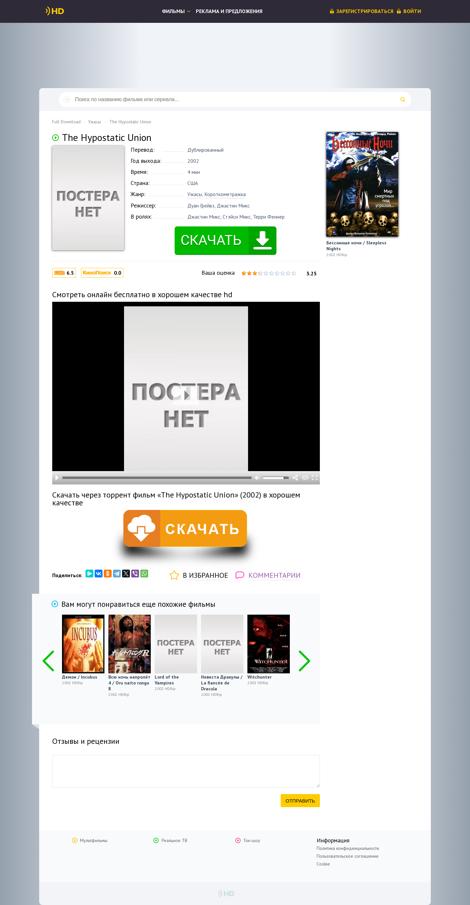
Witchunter (259, 677)
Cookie (323, 864)
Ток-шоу (251, 840)
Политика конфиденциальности (348, 848)
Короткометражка (225, 194)
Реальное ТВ (174, 840)
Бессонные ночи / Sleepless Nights (356, 246)
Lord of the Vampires (167, 680)
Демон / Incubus (79, 677)
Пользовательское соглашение (348, 856)
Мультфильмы (93, 840)
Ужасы (194, 194)
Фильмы (173, 11)
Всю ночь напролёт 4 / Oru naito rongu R (129, 683)
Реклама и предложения (229, 11)
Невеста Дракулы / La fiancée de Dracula (222, 683)
